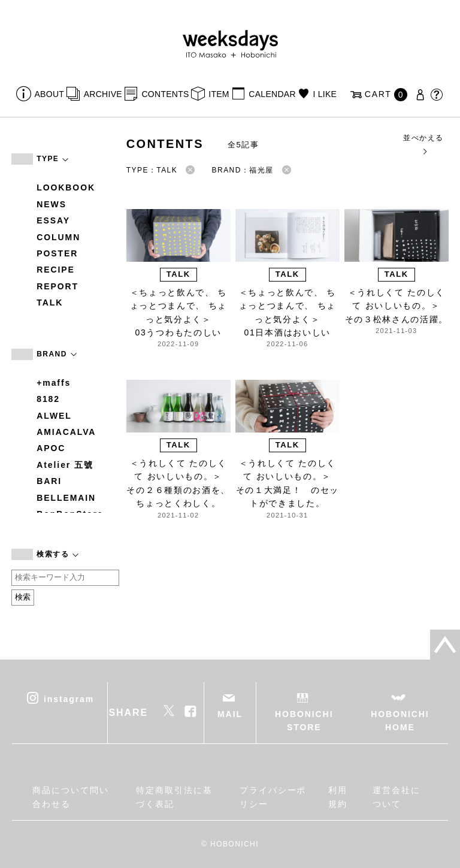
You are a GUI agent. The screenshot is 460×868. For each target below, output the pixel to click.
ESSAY (53, 220)
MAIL (230, 714)
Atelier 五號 (65, 465)
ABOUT (50, 94)
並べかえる (423, 144)
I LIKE (325, 94)
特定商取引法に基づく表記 (174, 796)
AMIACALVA (66, 432)
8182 (48, 399)
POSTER (57, 253)
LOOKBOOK (66, 187)
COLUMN (58, 237)
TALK (50, 302)
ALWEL (54, 416)
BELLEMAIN (66, 498)
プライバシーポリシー (273, 796)
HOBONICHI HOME (400, 720)
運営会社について (396, 796)
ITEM (218, 94)
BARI (49, 481)
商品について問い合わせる (70, 796)
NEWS (51, 204)
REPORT (57, 286)
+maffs (54, 383)
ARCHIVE (103, 94)
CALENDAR (272, 94)
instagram (69, 698)
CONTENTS (165, 94)
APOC (51, 448)
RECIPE (56, 269)
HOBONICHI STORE (304, 720)
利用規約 (337, 796)
